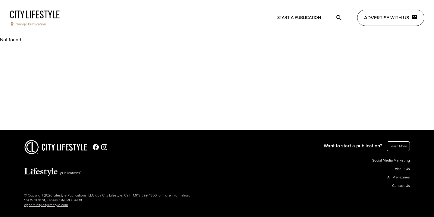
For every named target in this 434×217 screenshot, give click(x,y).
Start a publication (299, 17)
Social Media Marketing (391, 160)
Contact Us (401, 186)
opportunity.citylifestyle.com (46, 205)
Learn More (398, 146)
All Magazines (398, 177)
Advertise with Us (390, 17)
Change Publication (28, 24)
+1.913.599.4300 (144, 195)
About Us (402, 169)
